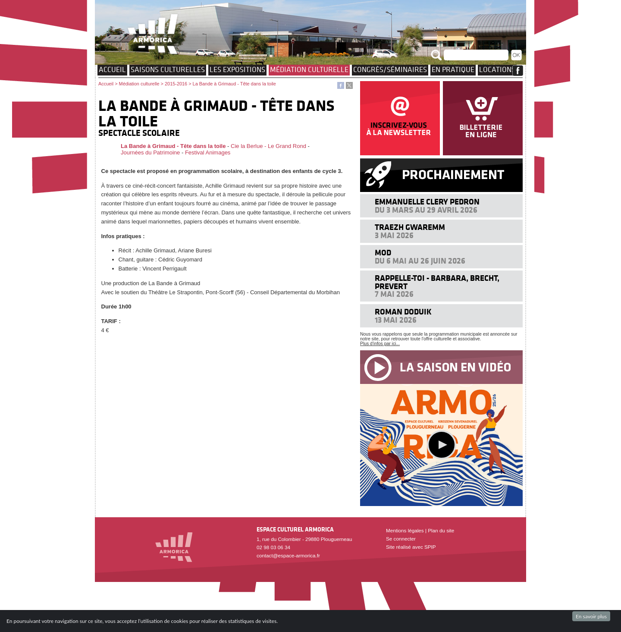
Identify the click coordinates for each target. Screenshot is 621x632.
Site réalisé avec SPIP (411, 547)
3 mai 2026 (394, 235)
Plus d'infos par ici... (380, 343)
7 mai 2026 (394, 294)
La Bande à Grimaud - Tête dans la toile (173, 146)
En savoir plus (591, 616)
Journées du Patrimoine (150, 152)
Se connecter (401, 538)
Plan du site (441, 530)
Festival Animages (208, 152)
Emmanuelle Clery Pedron (427, 202)
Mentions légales (405, 530)
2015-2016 (176, 83)
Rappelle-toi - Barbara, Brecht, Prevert (437, 282)
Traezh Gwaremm (410, 227)
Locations (497, 69)
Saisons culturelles (168, 69)
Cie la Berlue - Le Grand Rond (268, 146)
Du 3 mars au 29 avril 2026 (426, 210)
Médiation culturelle (309, 69)
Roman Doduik (403, 312)
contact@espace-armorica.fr (288, 555)
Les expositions (237, 69)
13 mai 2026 (396, 320)
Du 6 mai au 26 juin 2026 (420, 261)
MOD (383, 252)
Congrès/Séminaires (390, 69)
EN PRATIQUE (453, 69)
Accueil (112, 69)
